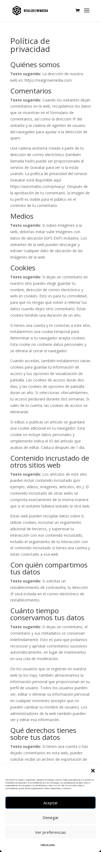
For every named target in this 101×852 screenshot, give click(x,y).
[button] (93, 770)
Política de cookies (48, 844)
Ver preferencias (50, 832)
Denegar (51, 817)
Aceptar (50, 802)
